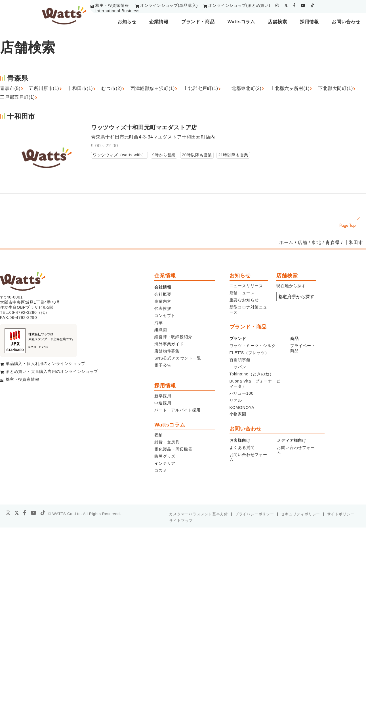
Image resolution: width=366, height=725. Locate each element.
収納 (158, 435)
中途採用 (162, 403)
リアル (236, 400)
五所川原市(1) (44, 88)
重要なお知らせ (244, 300)
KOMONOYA (242, 407)
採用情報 (309, 21)
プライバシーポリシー (254, 514)
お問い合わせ (346, 21)
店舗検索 (277, 21)
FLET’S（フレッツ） (249, 352)
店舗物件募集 (167, 351)
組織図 (160, 329)
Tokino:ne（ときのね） (252, 374)
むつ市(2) (111, 88)
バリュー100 (242, 393)
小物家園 (238, 414)
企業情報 (158, 21)
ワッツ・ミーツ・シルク (253, 345)
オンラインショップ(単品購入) (169, 5)
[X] (16, 513)
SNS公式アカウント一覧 (177, 358)
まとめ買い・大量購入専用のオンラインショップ (52, 371)
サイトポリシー (341, 514)
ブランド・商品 (198, 21)
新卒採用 (162, 396)
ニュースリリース (246, 285)
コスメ (160, 470)
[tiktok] (312, 5)
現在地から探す (291, 285)
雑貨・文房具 (167, 442)
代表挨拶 (162, 308)
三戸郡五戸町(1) (17, 97)
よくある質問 (242, 447)
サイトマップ (181, 520)
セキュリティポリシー (300, 514)
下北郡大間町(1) (335, 88)
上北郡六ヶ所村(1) (290, 88)
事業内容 (162, 301)
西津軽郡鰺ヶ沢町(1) (153, 88)
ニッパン (238, 367)
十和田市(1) (80, 88)
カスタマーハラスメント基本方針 (198, 514)
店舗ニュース (242, 293)
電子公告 (162, 365)
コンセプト (164, 315)
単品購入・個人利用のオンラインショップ (45, 363)
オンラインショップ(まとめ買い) (239, 5)
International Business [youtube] (117, 11)
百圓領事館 (240, 360)
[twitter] (286, 5)
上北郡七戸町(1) (200, 88)
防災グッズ (164, 456)
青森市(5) (10, 88)
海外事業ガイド (169, 344)
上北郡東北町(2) (244, 88)
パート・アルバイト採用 (177, 410)
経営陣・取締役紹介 (173, 337)
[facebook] (294, 5)
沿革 (158, 322)
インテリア (164, 463)
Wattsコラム (241, 21)
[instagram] (277, 5)
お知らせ (126, 21)
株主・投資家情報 (112, 5)
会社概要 (162, 294)
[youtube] (303, 5)
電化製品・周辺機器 (173, 449)
